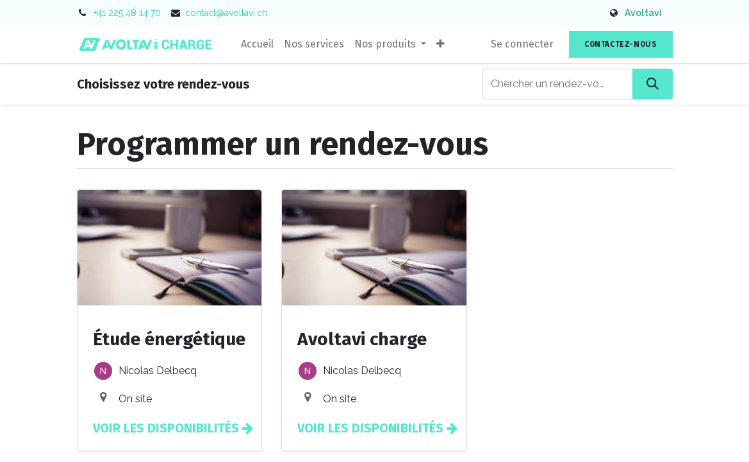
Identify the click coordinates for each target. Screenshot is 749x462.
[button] (440, 44)
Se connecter (522, 44)
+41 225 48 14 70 (127, 13)
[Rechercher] (652, 84)
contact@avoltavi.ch (226, 13)
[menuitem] (257, 44)
